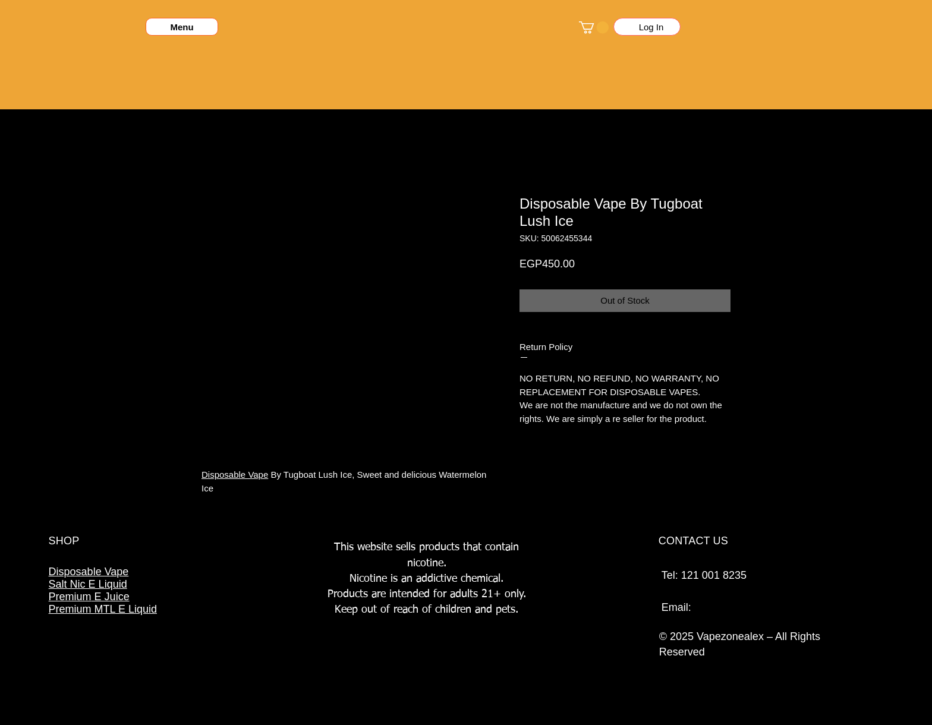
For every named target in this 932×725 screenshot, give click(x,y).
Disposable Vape (234, 474)
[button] (594, 27)
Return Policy (545, 347)
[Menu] (182, 27)
